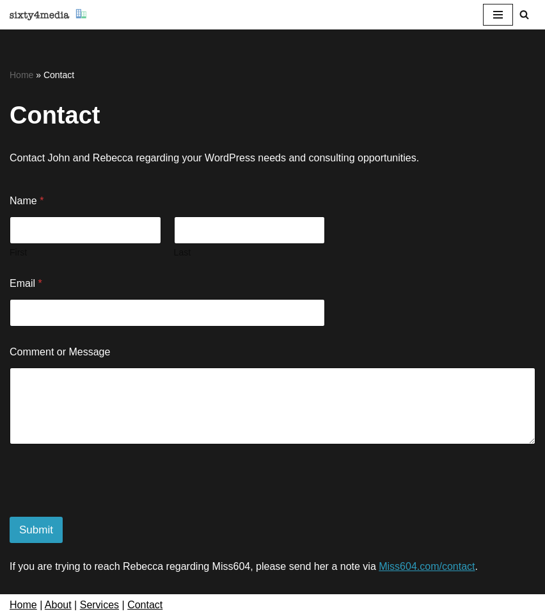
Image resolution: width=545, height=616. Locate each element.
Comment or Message (60, 351)
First (18, 252)
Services (99, 604)
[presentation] (107, 508)
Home (21, 75)
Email (26, 283)
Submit (36, 530)
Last (182, 252)
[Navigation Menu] (498, 15)
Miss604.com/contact (427, 566)
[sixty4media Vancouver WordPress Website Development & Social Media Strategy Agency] (48, 14)
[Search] (524, 14)
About (58, 604)
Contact (144, 604)
